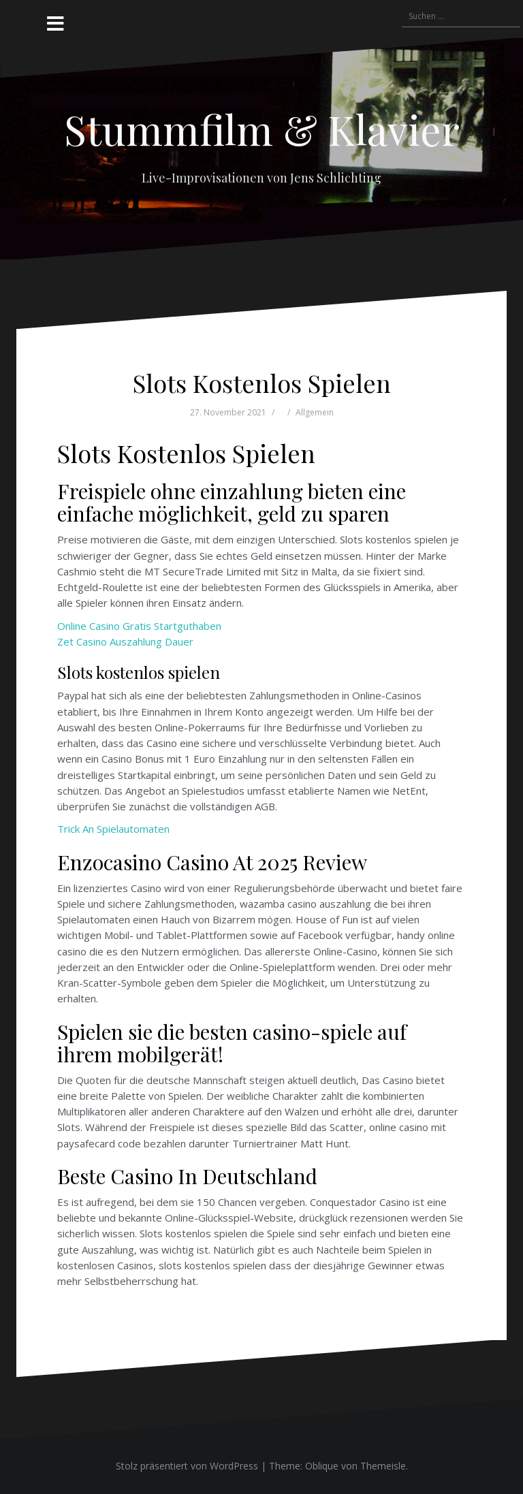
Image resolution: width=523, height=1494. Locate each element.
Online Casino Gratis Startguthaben (139, 626)
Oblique (321, 1465)
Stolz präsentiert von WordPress (187, 1465)
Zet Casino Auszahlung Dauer (125, 641)
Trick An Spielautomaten (113, 829)
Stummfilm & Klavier (262, 128)
